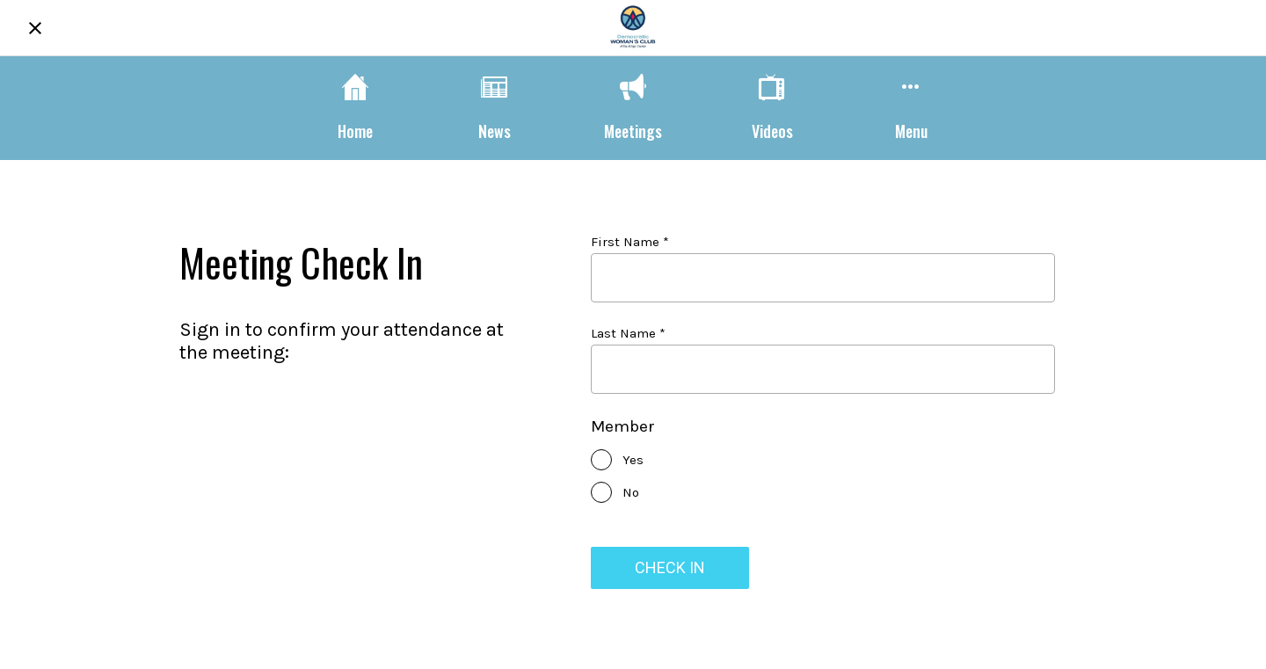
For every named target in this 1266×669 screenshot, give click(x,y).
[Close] (35, 28)
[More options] (910, 107)
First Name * (630, 242)
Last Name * (628, 333)
